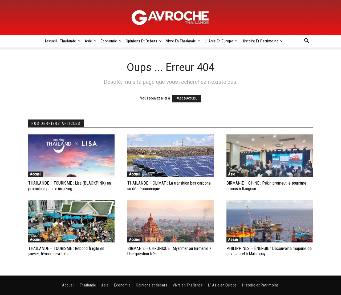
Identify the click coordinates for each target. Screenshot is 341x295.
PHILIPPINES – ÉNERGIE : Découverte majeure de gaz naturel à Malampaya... (269, 251)
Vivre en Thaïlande (183, 41)
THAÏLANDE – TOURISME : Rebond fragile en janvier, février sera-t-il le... (66, 251)
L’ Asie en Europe (221, 41)
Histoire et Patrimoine (262, 41)
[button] (306, 41)
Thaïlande (70, 41)
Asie (91, 41)
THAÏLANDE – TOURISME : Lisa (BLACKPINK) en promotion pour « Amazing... (69, 186)
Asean (233, 239)
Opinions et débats (144, 41)
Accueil (50, 41)
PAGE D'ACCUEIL (186, 98)
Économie (111, 41)
